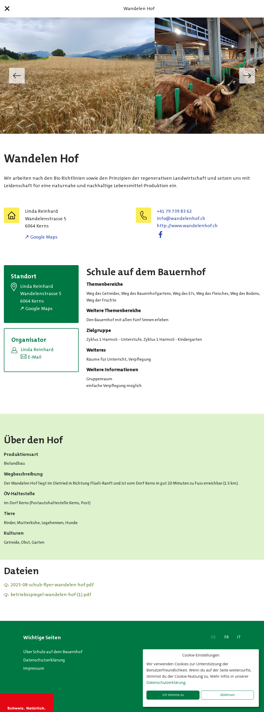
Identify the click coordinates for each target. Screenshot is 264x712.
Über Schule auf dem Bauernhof (52, 651)
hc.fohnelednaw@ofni (181, 218)
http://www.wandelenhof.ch (187, 226)
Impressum (33, 668)
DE (213, 637)
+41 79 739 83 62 (174, 211)
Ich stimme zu (173, 695)
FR (226, 637)
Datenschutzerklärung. (166, 682)
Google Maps (43, 237)
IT (239, 637)
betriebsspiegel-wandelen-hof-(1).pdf (51, 594)
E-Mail (34, 357)
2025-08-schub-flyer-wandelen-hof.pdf (52, 585)
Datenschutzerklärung (44, 660)
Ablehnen (227, 695)
